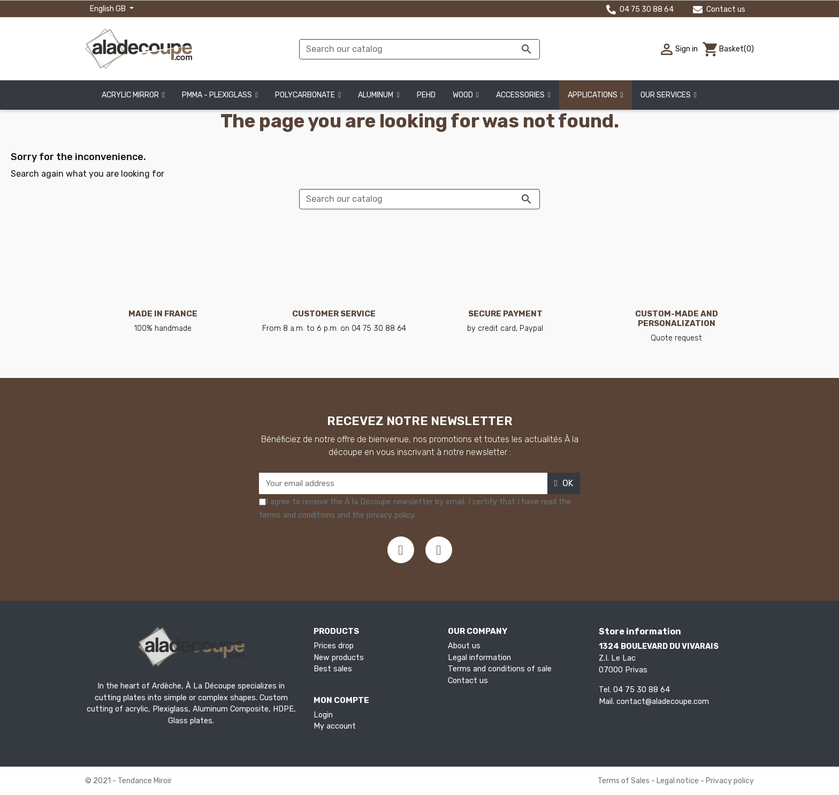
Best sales (333, 668)
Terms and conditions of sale (500, 668)
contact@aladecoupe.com (662, 701)
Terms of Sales (624, 780)
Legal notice (678, 780)
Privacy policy (730, 780)
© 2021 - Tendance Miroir (128, 780)
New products (339, 657)
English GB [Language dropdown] (108, 8)
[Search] (419, 49)
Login (323, 715)
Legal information (479, 657)
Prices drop (334, 645)
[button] (668, 95)
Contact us (719, 9)
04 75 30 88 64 (640, 9)
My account (335, 726)
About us (464, 645)
